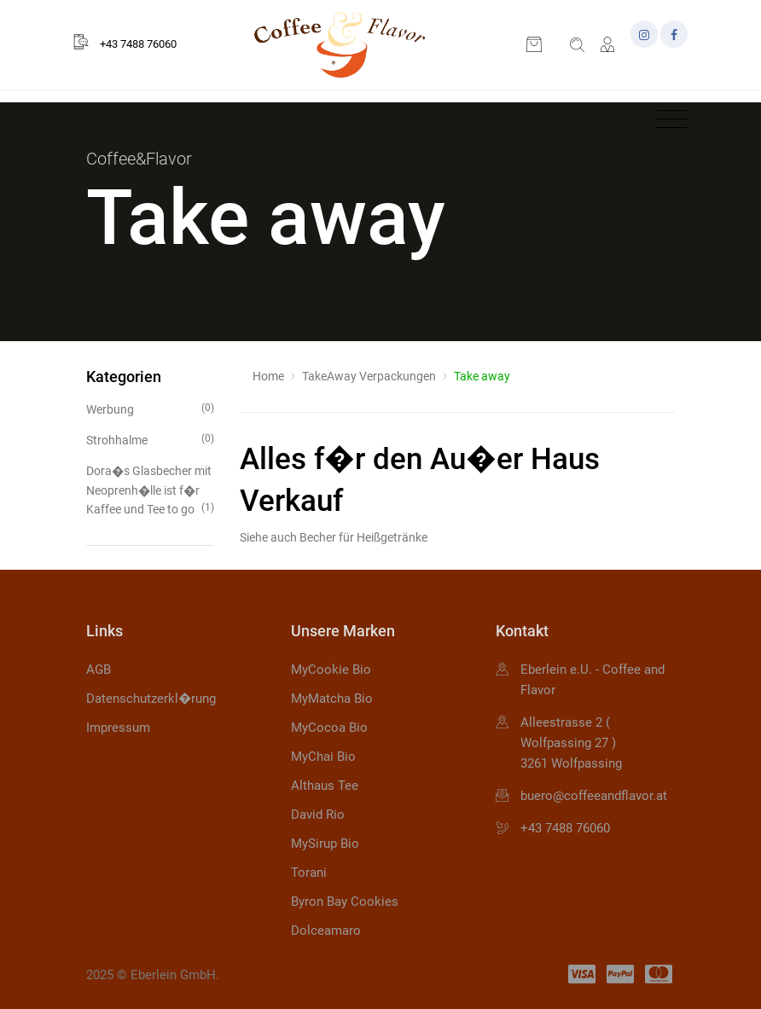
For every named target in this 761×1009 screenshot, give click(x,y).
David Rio (318, 814)
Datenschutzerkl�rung (151, 698)
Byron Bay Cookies (344, 901)
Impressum (118, 727)
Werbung (150, 408)
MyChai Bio (323, 756)
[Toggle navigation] (668, 120)
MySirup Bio (325, 843)
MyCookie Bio (331, 669)
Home (268, 376)
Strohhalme (150, 439)
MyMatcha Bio (332, 698)
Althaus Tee (324, 785)
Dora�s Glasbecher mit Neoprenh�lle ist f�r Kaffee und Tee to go (150, 490)
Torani (309, 872)
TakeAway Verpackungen (369, 376)
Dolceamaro (326, 930)
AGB (98, 669)
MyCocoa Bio (329, 727)
